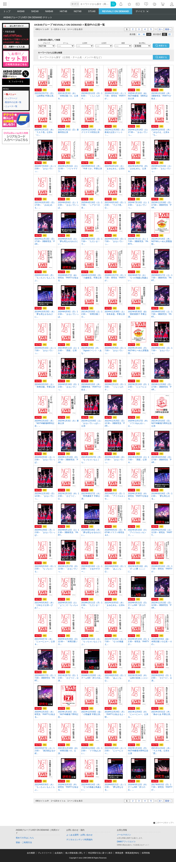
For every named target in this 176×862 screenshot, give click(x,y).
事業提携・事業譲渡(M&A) (127, 853)
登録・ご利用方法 (24, 842)
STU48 (92, 11)
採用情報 (146, 853)
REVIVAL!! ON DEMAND (115, 11)
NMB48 (49, 11)
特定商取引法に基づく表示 (100, 853)
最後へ (168, 29)
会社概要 (31, 853)
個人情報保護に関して (75, 853)
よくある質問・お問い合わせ (79, 835)
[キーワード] (95, 4)
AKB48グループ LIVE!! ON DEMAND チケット (27, 17)
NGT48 (77, 11)
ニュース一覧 (11, 106)
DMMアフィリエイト (126, 841)
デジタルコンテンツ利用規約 (79, 839)
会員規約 (59, 853)
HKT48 (63, 11)
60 (144, 34)
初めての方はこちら (25, 838)
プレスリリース (45, 853)
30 (139, 34)
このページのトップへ (163, 823)
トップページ (11, 98)
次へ (161, 29)
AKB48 (21, 11)
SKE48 (35, 11)
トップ (6, 11)
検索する (163, 57)
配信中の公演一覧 (13, 102)
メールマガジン (124, 835)
